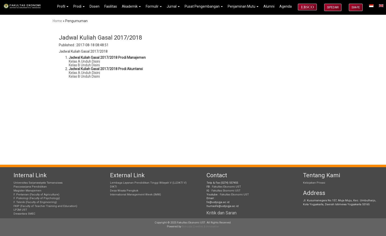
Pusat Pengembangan (204, 6)
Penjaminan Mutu (243, 6)
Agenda (285, 6)
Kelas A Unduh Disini (84, 61)
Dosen (94, 6)
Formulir (154, 6)
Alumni (268, 6)
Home (57, 21)
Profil (62, 6)
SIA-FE (356, 7)
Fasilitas (110, 6)
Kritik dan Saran (222, 212)
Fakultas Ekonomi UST (226, 186)
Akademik (131, 6)
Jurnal (173, 6)
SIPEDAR (333, 7)
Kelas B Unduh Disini (84, 65)
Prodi (79, 6)
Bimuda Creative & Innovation (200, 226)
